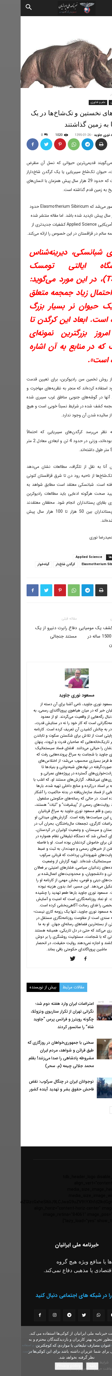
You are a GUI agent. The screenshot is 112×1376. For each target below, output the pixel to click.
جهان (93, 102)
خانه (106, 94)
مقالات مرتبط (53, 987)
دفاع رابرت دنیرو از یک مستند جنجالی (35, 632)
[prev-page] (102, 1110)
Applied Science (68, 557)
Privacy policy (48, 1366)
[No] (105, 1351)
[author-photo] (56, 687)
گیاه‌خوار (23, 564)
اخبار (93, 94)
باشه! (72, 1366)
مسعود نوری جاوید (86, 135)
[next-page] (92, 1110)
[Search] (8, 8)
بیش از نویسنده (22, 987)
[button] (102, 8)
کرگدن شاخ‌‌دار (44, 564)
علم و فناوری (77, 102)
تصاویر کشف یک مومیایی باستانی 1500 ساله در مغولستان (82, 636)
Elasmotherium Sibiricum (81, 564)
